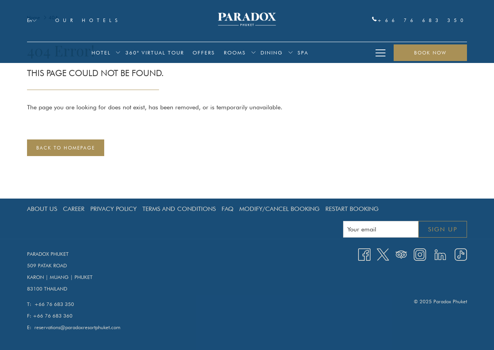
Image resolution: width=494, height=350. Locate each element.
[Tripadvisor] (401, 253)
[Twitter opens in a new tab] (383, 253)
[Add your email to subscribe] (380, 229)
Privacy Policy (113, 208)
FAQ (227, 208)
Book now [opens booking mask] (430, 53)
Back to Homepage (65, 148)
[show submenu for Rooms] (253, 52)
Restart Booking (352, 208)
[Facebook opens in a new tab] (364, 253)
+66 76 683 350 (419, 20)
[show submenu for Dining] (290, 52)
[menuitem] (101, 52)
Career (74, 208)
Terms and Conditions (179, 208)
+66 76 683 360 (53, 316)
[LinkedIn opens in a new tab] (440, 253)
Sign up (442, 229)
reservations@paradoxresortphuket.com (77, 327)
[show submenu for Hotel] (118, 52)
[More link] (380, 52)
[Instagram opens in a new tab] (420, 253)
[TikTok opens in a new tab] (461, 253)
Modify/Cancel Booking (279, 208)
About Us (42, 208)
